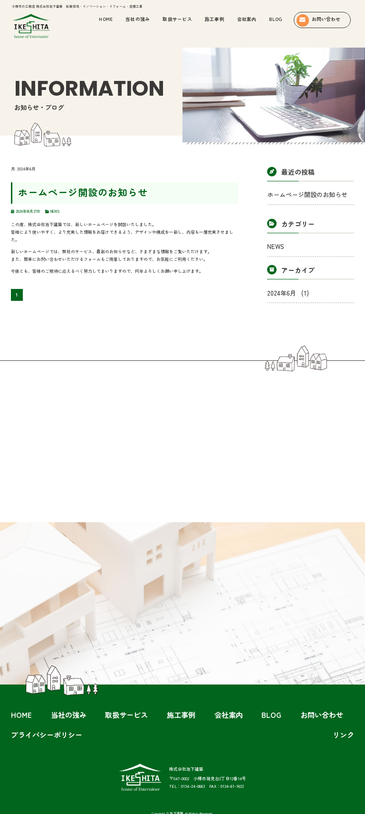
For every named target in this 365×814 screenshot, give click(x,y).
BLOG (275, 19)
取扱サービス (177, 19)
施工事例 (214, 19)
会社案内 (247, 19)
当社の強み (79, 697)
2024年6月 (280, 283)
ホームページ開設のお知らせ (60, 189)
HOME (51, 697)
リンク (314, 697)
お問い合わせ (230, 697)
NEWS (273, 241)
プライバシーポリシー (275, 697)
